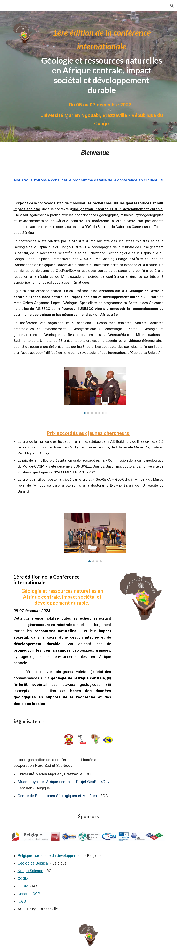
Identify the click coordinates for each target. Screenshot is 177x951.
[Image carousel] (95, 390)
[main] (101, 60)
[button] (172, 6)
